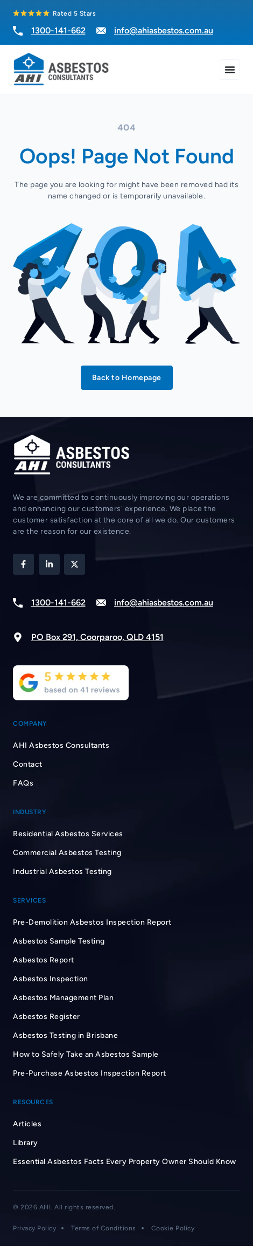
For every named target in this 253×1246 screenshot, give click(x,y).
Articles (27, 1123)
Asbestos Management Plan (63, 997)
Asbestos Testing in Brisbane (65, 1035)
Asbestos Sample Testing (59, 941)
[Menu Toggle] (230, 69)
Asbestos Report (43, 960)
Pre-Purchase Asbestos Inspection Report (89, 1073)
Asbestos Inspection (50, 978)
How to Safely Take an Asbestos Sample (86, 1054)
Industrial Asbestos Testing (62, 871)
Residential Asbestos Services (68, 833)
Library (25, 1142)
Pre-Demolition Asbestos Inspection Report (92, 922)
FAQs (23, 783)
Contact (28, 764)
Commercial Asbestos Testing (67, 852)
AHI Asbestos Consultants (61, 745)
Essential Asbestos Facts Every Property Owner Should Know (124, 1161)
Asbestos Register (46, 1016)
